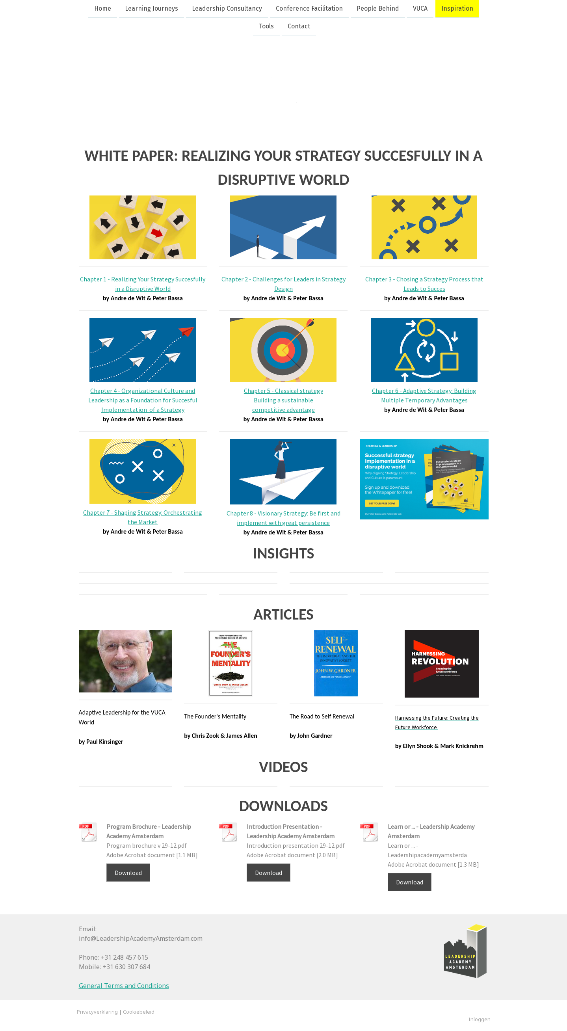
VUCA (420, 8)
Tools (266, 27)
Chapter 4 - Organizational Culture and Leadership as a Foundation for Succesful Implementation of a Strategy (142, 400)
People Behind (378, 8)
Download (128, 873)
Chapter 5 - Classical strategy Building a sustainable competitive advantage (283, 400)
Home (102, 8)
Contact (299, 27)
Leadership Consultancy (227, 8)
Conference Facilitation (309, 8)
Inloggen (479, 1019)
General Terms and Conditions (124, 985)
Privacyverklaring (97, 1011)
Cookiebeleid (138, 1011)
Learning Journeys (151, 8)
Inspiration (457, 8)
